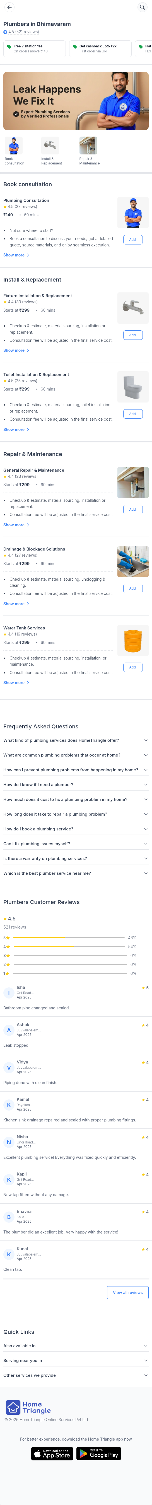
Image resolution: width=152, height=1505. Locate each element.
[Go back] (9, 7)
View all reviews (128, 1292)
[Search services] (142, 7)
